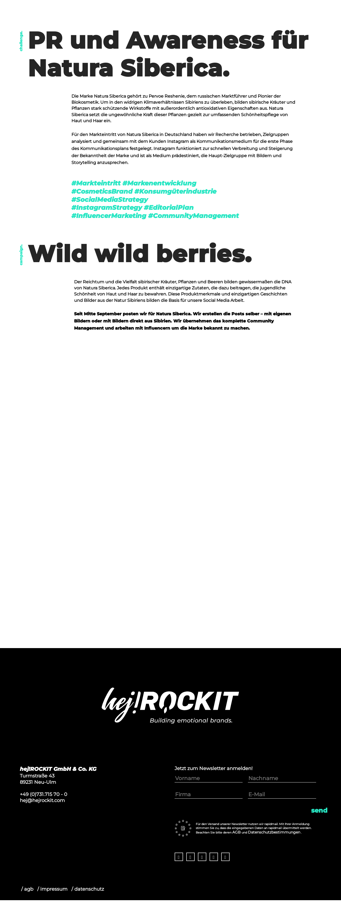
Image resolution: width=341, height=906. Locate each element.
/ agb (27, 889)
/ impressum (52, 889)
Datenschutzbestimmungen (274, 832)
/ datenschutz (87, 889)
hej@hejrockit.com (42, 800)
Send (319, 810)
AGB (236, 832)
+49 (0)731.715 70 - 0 (43, 794)
